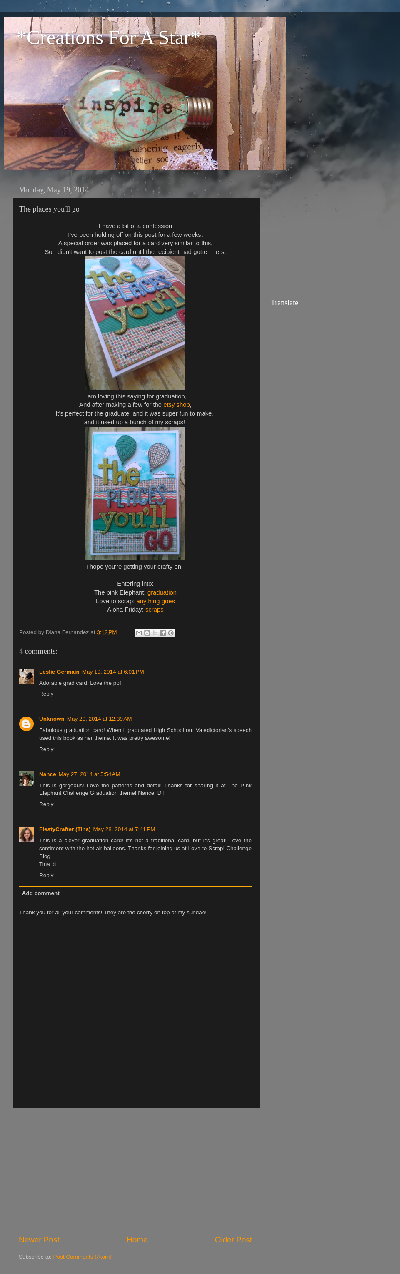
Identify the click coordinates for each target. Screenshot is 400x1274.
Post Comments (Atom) (82, 1257)
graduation (162, 592)
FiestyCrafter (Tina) (65, 829)
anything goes (155, 601)
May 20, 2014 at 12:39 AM (99, 719)
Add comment (41, 893)
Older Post (233, 1239)
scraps (154, 609)
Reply (46, 694)
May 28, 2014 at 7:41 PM (124, 829)
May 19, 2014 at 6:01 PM (113, 672)
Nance (47, 774)
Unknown (52, 719)
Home (137, 1239)
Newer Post (39, 1239)
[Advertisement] (135, 1171)
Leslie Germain (59, 672)
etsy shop (176, 404)
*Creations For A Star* (108, 37)
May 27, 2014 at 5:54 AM (89, 774)
